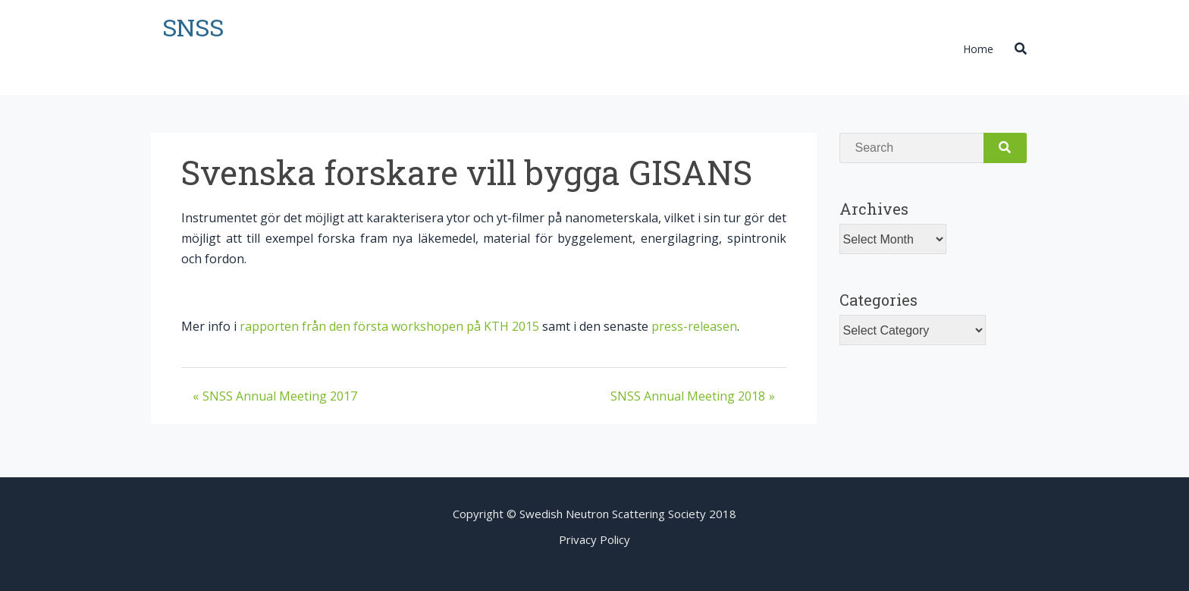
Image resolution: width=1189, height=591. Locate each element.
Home (978, 49)
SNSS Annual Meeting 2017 (279, 396)
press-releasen (694, 326)
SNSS (193, 27)
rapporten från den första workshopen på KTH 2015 (389, 326)
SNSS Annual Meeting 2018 (687, 396)
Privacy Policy (594, 539)
